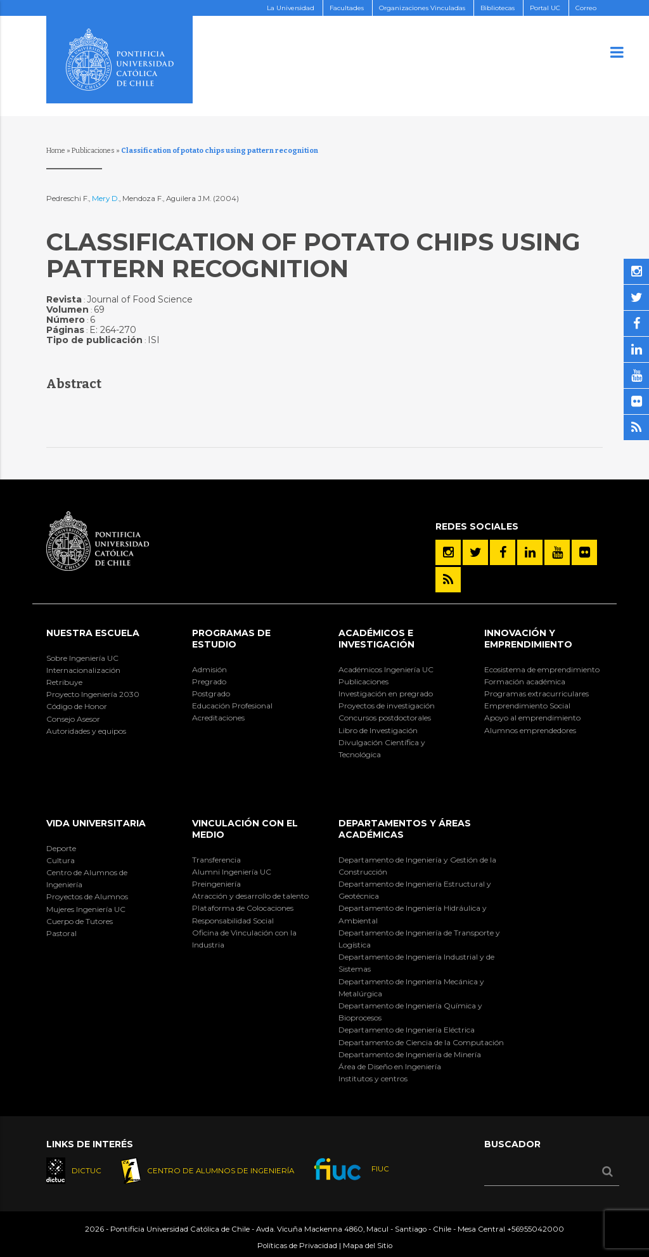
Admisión (209, 669)
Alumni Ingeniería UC (231, 871)
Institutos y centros (373, 1078)
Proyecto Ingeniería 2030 (92, 694)
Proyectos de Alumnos (87, 896)
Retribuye (64, 682)
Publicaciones (93, 151)
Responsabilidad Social (233, 920)
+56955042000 (535, 1229)
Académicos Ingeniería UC (386, 669)
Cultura (60, 860)
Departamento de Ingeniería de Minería (409, 1054)
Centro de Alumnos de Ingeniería (86, 878)
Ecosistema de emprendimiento (542, 669)
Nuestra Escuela (92, 633)
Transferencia (216, 859)
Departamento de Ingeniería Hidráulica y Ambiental (412, 914)
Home (55, 151)
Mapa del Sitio (367, 1245)
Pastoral (61, 933)
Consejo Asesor (73, 719)
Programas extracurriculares (536, 693)
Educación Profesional (232, 705)
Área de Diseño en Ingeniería (389, 1066)
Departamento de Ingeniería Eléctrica (406, 1029)
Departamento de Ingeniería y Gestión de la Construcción (417, 865)
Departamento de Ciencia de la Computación (421, 1042)
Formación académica (524, 681)
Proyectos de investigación (386, 705)
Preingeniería (216, 884)
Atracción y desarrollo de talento (250, 896)
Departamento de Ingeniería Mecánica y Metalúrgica (411, 987)
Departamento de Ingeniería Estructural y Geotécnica (414, 890)
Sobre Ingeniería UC (82, 658)
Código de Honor (76, 706)
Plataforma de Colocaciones (242, 908)
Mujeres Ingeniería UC (85, 909)
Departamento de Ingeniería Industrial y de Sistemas (416, 963)
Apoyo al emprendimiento (532, 717)
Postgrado (211, 693)
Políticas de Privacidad (297, 1245)
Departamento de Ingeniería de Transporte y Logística (419, 938)
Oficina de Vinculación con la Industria (244, 938)
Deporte (61, 848)
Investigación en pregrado (385, 693)
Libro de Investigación (378, 730)
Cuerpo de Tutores (79, 921)
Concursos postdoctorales (384, 717)
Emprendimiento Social (527, 705)
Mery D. (105, 198)
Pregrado (209, 681)
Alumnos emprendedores (530, 730)
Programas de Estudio (231, 638)
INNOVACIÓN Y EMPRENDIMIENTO (528, 638)
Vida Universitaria (96, 823)
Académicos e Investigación (376, 638)
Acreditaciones (218, 717)
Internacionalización (83, 670)
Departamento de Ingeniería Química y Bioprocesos (410, 1011)
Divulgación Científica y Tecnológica (381, 748)
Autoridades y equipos (86, 731)
